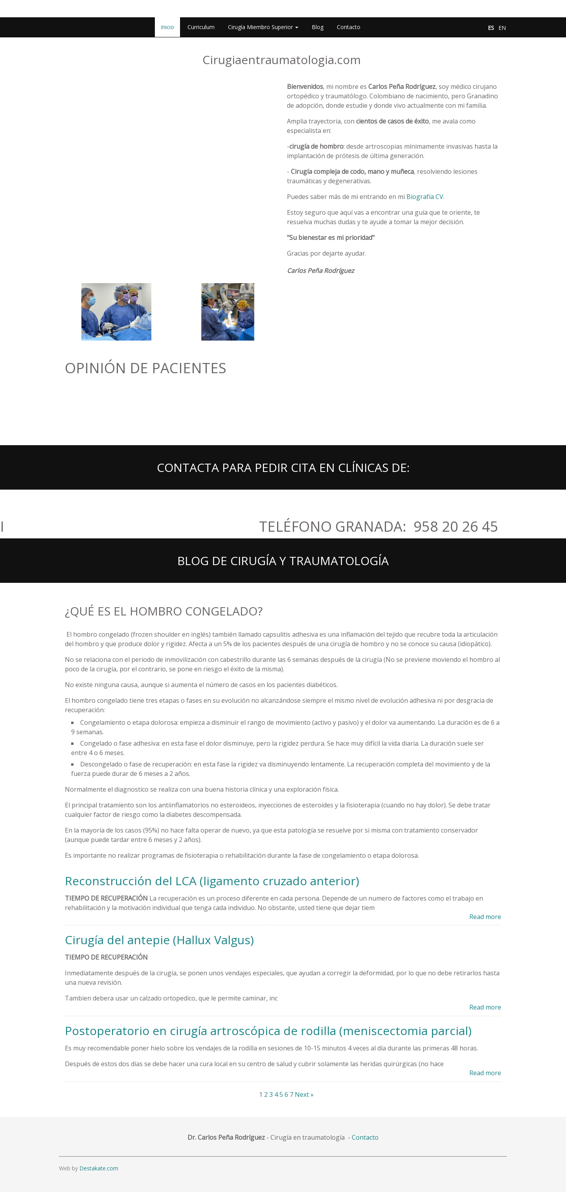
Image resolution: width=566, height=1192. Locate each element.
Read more (485, 916)
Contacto (348, 27)
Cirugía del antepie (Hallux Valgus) (159, 940)
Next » (304, 1094)
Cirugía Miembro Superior (263, 27)
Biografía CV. (425, 196)
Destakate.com (98, 1168)
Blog (317, 27)
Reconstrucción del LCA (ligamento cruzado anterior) (212, 881)
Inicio (167, 27)
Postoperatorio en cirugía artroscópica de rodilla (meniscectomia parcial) (268, 1031)
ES (491, 27)
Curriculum (201, 27)
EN (502, 27)
